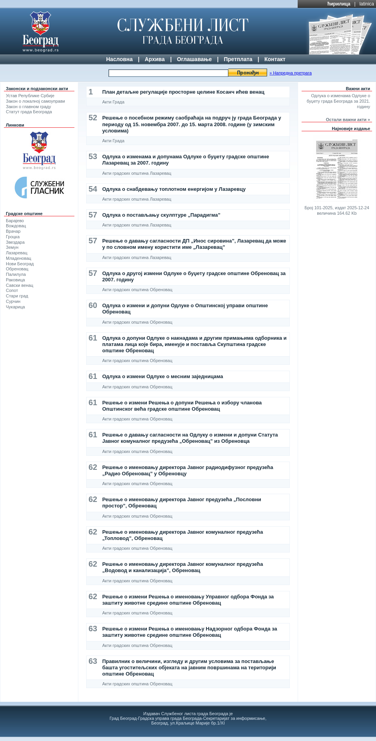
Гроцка (13, 236)
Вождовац (16, 225)
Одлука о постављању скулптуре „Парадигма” (161, 215)
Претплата (238, 59)
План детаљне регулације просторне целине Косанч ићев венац (183, 92)
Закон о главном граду (28, 106)
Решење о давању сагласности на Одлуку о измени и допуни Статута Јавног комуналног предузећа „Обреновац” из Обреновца (190, 438)
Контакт (275, 59)
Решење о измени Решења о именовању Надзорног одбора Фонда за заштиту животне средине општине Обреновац (189, 632)
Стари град (17, 296)
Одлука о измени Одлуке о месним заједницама (162, 376)
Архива (154, 59)
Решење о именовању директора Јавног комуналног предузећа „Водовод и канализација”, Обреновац (182, 567)
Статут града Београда (29, 111)
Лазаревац (16, 252)
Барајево (15, 220)
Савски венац (19, 285)
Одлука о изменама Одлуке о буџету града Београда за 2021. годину (338, 101)
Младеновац (18, 258)
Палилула (16, 274)
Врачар (13, 231)
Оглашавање (194, 59)
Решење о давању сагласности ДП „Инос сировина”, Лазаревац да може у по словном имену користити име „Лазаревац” (194, 244)
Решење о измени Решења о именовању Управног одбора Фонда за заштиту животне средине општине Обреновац (188, 600)
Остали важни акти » (348, 119)
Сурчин (13, 301)
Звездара (15, 242)
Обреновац (17, 268)
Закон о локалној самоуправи (35, 101)
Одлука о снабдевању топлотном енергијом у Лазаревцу (174, 189)
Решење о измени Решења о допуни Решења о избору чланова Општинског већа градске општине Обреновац (182, 406)
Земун (12, 247)
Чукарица (15, 306)
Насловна (119, 59)
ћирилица (339, 4)
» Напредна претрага (290, 73)
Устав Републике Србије (30, 95)
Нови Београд (20, 263)
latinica (367, 4)
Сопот (12, 290)
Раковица (15, 279)
